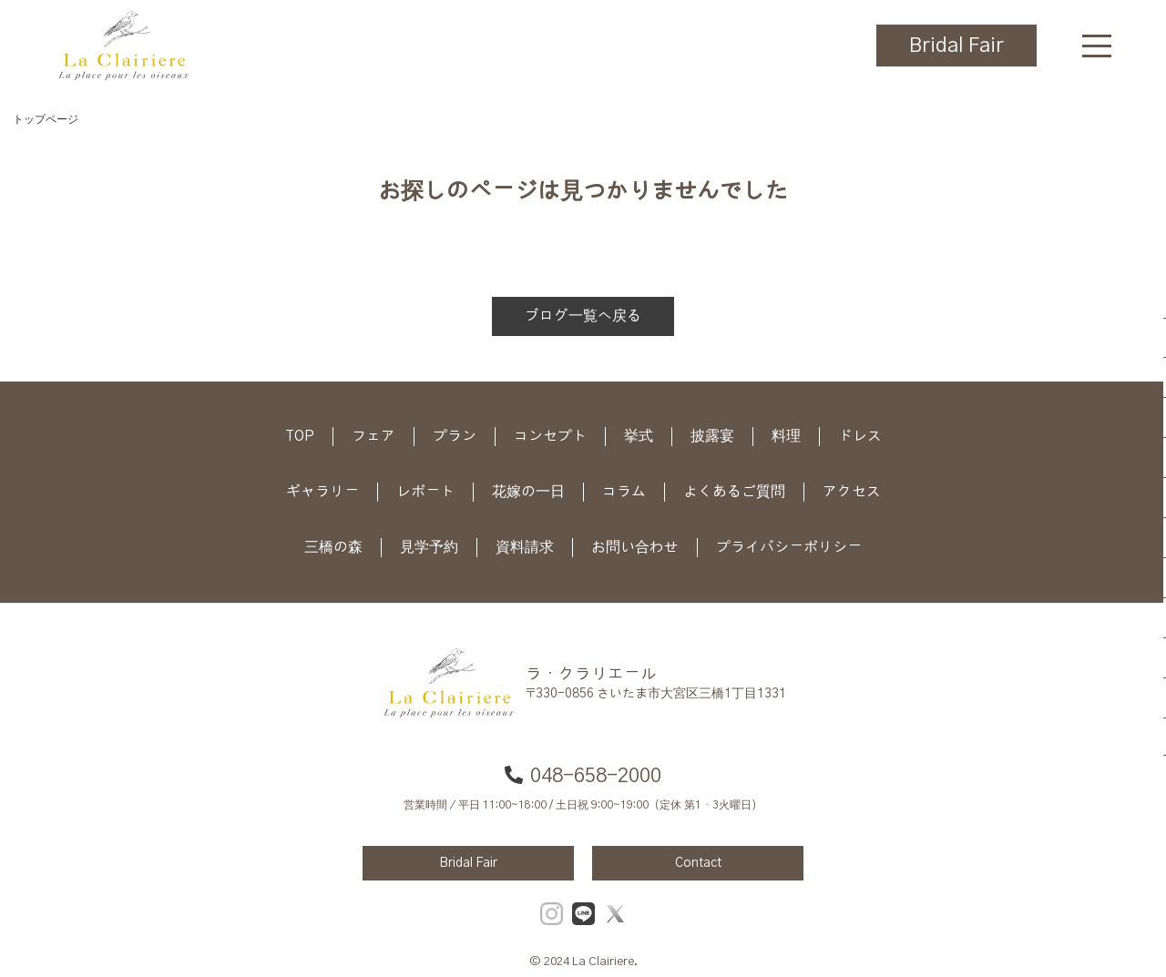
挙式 (638, 436)
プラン (454, 436)
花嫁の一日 (528, 491)
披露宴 (712, 436)
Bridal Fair (956, 46)
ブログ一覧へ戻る (583, 316)
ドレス (860, 436)
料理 (786, 436)
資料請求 (525, 547)
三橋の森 (333, 547)
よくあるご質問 (734, 491)
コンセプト (550, 436)
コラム (624, 491)
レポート (425, 491)
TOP (299, 436)
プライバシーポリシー (789, 547)
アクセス (852, 491)
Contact (698, 863)
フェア (373, 436)
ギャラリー (322, 491)
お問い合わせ (635, 547)
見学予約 (429, 547)
